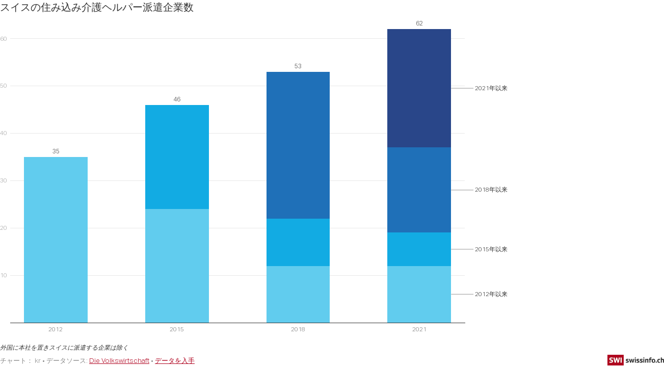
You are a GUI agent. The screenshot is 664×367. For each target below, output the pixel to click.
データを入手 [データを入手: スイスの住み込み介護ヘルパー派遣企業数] (175, 360)
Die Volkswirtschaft (119, 360)
